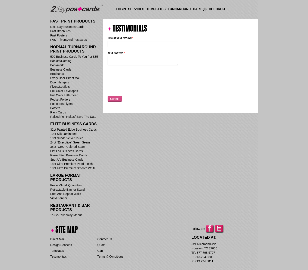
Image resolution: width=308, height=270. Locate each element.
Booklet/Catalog (60, 61)
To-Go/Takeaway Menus (66, 215)
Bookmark (57, 65)
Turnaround (179, 9)
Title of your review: (120, 37)
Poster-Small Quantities (66, 185)
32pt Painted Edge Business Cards (73, 129)
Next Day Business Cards (67, 27)
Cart (100, 250)
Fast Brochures (60, 31)
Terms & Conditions (110, 256)
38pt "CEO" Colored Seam (68, 146)
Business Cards (60, 69)
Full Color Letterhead (64, 95)
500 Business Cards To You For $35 (74, 56)
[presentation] (140, 79)
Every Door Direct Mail (65, 78)
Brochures (57, 73)
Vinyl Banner (58, 198)
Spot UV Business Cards (66, 159)
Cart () (200, 9)
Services (136, 9)
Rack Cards (58, 112)
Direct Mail (57, 239)
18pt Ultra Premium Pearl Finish (71, 164)
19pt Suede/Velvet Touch (66, 138)
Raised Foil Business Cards (68, 155)
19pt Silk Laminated (63, 134)
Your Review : (116, 52)
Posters (55, 108)
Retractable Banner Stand (67, 189)
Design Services (61, 245)
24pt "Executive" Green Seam (70, 142)
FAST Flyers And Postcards (68, 39)
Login (121, 9)
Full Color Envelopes (64, 91)
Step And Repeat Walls (65, 194)
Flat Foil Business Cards (66, 151)
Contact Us (104, 239)
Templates (156, 9)
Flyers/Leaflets (60, 86)
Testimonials (58, 256)
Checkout (218, 9)
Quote (101, 245)
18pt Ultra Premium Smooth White (73, 168)
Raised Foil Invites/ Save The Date (73, 116)
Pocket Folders (60, 99)
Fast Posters (58, 35)
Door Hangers (59, 82)
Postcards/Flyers (61, 104)
